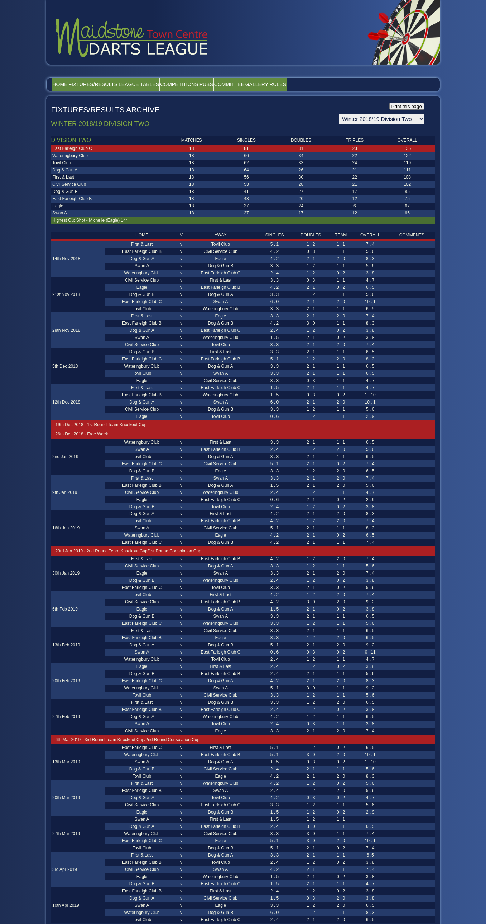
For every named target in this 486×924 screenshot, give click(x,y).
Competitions (212, 84)
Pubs (248, 84)
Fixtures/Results (107, 84)
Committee (280, 84)
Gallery (317, 84)
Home (64, 84)
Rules (347, 84)
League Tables (162, 84)
